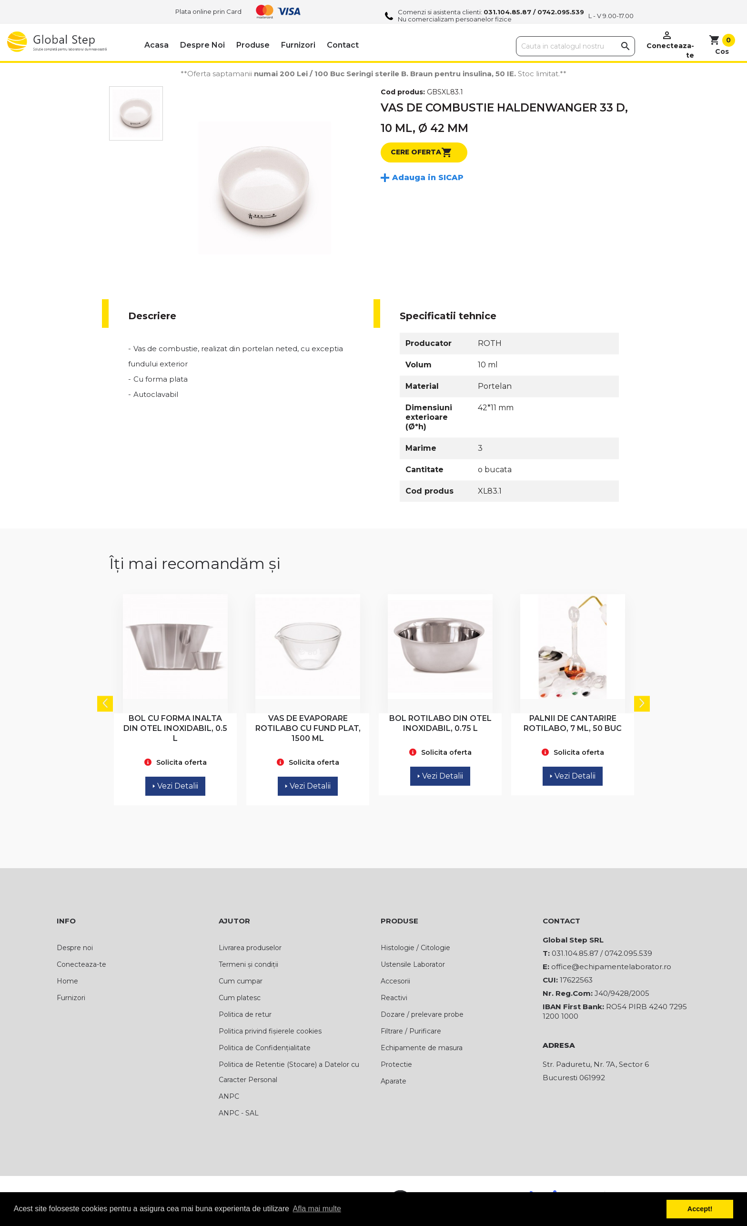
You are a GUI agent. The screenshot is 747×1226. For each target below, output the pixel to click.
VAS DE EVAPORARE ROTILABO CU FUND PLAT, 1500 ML (308, 728)
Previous (105, 703)
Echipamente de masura (422, 1048)
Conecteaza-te (81, 964)
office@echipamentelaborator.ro (611, 966)
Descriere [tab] (152, 316)
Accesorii (395, 981)
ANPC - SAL (239, 1113)
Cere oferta (422, 152)
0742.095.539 (560, 12)
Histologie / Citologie (415, 947)
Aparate (393, 1081)
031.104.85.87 (507, 12)
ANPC (229, 1096)
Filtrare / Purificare (411, 1031)
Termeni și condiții (248, 964)
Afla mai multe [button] (317, 1209)
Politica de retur (245, 1014)
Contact (343, 45)
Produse (253, 45)
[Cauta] (575, 46)
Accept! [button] (700, 1209)
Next (642, 703)
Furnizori (298, 45)
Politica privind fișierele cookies (270, 1031)
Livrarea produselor (250, 947)
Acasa (156, 45)
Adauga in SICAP (428, 177)
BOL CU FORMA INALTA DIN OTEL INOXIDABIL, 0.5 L (175, 728)
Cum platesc (240, 997)
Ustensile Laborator (413, 964)
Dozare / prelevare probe (422, 1014)
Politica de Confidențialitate (265, 1048)
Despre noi (202, 45)
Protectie (396, 1064)
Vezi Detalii (175, 785)
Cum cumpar (240, 981)
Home (67, 981)
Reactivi (394, 997)
